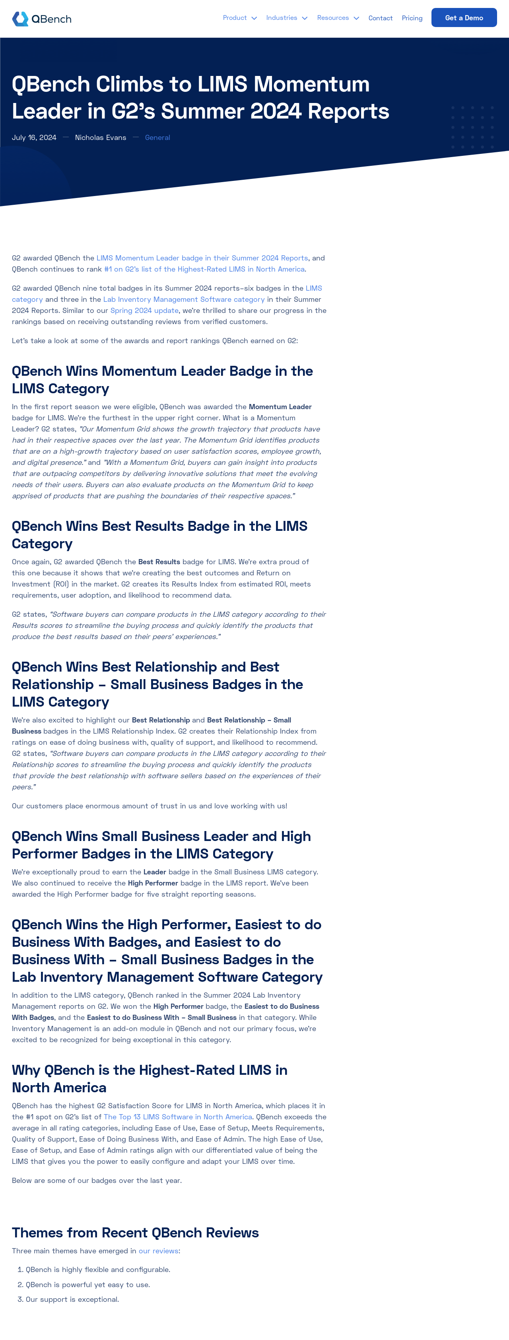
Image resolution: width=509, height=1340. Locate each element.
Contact (381, 17)
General (157, 137)
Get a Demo (464, 17)
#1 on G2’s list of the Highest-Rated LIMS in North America (204, 268)
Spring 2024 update (145, 310)
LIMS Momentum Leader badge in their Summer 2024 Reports (202, 257)
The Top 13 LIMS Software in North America (178, 1116)
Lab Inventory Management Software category (184, 299)
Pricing (412, 17)
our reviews (159, 1250)
